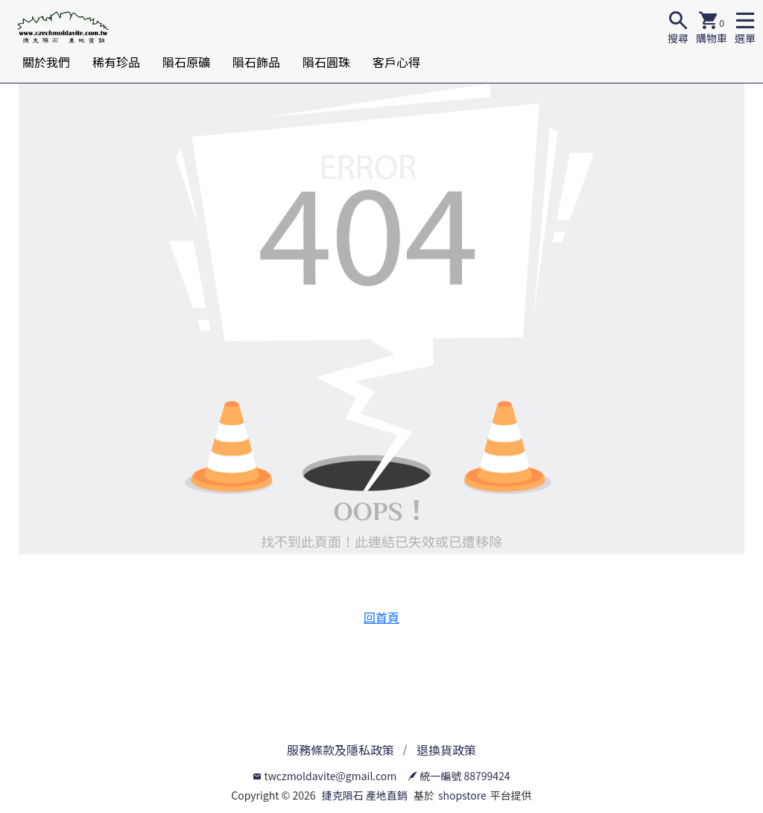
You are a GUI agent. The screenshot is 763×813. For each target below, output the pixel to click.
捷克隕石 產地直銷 (365, 795)
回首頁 (381, 617)
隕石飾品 (256, 62)
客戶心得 (396, 62)
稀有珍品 (116, 62)
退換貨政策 (446, 750)
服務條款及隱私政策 (340, 750)
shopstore (462, 795)
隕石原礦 (186, 62)
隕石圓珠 (326, 62)
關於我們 (46, 62)
